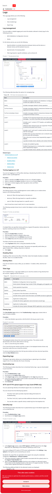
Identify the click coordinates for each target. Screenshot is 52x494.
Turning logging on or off (11, 154)
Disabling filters (11, 160)
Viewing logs (10, 167)
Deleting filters (11, 163)
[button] (14, 5)
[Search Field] (9, 5)
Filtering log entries (12, 157)
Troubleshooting (8, 9)
